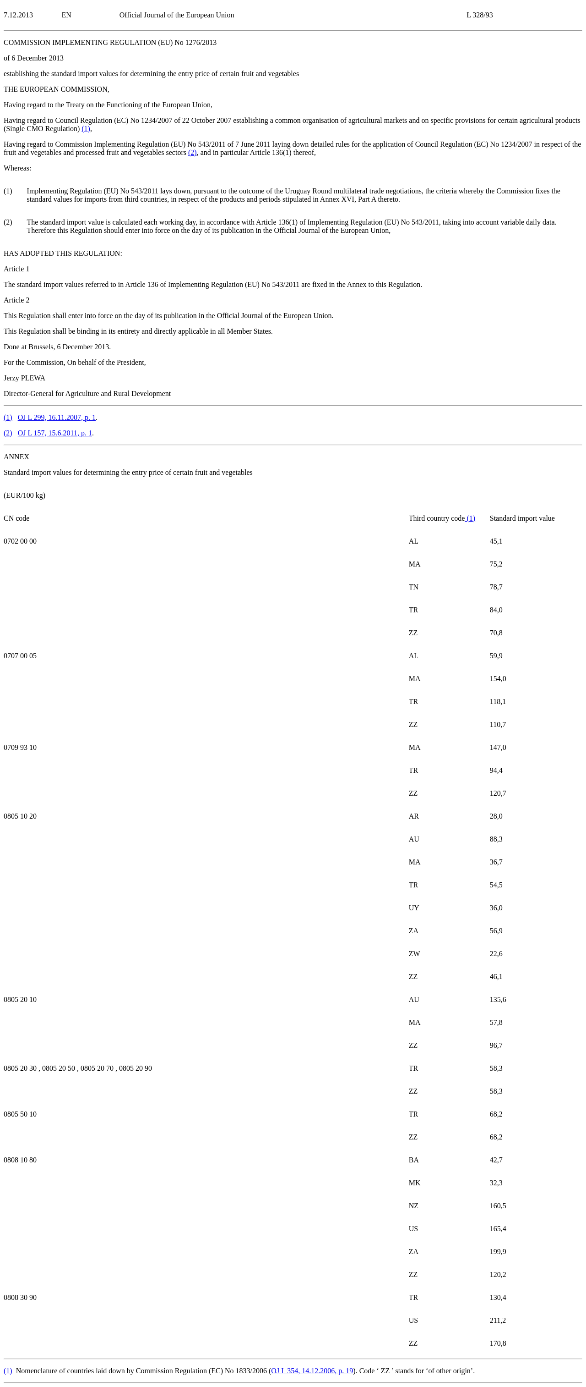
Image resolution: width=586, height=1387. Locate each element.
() (85, 128)
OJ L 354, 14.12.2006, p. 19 (312, 1371)
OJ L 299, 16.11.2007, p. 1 (57, 417)
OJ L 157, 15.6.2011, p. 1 (55, 433)
